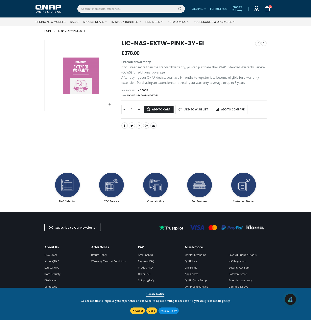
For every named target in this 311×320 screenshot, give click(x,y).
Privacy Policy (168, 310)
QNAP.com (199, 9)
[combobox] (131, 9)
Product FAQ (145, 269)
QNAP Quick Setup (196, 282)
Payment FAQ (146, 263)
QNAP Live (191, 263)
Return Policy (99, 257)
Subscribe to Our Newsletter (73, 229)
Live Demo (191, 269)
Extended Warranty (240, 282)
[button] (110, 105)
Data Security (52, 276)
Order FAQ (144, 276)
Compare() (237, 8)
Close (151, 310)
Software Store (238, 276)
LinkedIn (139, 127)
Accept (138, 310)
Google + (147, 127)
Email (154, 127)
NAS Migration (237, 263)
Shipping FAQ (146, 282)
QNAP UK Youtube (195, 257)
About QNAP (51, 263)
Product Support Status (243, 257)
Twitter (132, 127)
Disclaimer (50, 282)
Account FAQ (145, 257)
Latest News (51, 269)
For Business (218, 9)
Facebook (124, 127)
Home (47, 31)
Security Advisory (239, 269)
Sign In (256, 9)
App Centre (191, 276)
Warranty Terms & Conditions (109, 263)
